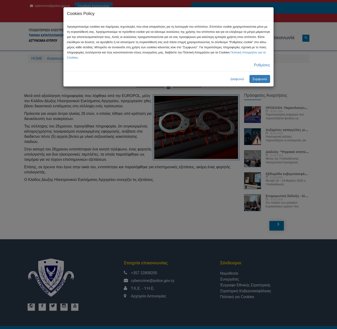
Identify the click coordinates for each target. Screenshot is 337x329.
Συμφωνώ (260, 79)
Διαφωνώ (237, 79)
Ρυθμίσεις (262, 65)
